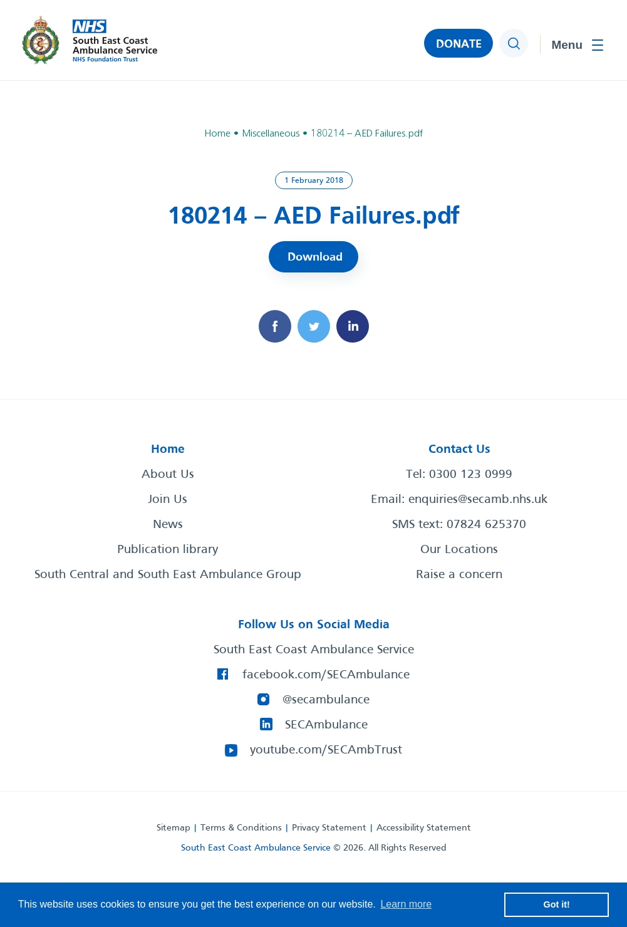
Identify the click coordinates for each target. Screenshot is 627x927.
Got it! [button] (557, 904)
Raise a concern (459, 575)
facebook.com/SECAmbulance (326, 675)
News (168, 525)
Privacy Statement (329, 828)
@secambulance (326, 700)
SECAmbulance (326, 725)
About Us (168, 474)
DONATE (459, 44)
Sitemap (173, 828)
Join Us (167, 499)
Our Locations (459, 550)
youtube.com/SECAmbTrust (326, 750)
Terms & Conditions (241, 828)
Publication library (167, 550)
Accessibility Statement (423, 828)
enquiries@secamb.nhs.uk (477, 499)
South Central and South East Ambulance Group (167, 575)
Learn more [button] (406, 904)
